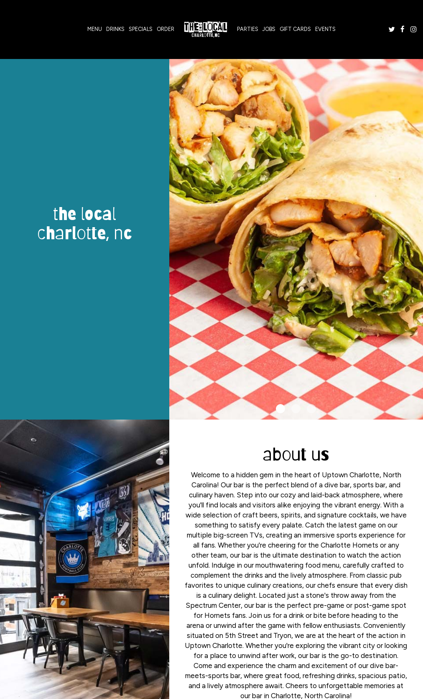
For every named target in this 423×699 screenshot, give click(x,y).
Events (325, 29)
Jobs (268, 29)
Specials (141, 29)
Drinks (115, 29)
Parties (247, 29)
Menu (94, 29)
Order (165, 29)
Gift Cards (295, 29)
